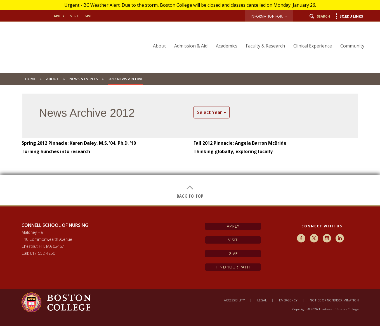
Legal (262, 300)
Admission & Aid (190, 46)
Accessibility (234, 300)
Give (233, 253)
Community (352, 46)
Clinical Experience (312, 46)
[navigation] (255, 36)
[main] (190, 149)
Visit (233, 239)
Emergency (288, 300)
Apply (233, 226)
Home (30, 78)
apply (59, 16)
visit (74, 16)
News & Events (83, 78)
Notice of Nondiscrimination (334, 300)
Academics (226, 46)
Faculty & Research (265, 46)
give (88, 16)
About (159, 46)
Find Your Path (233, 267)
